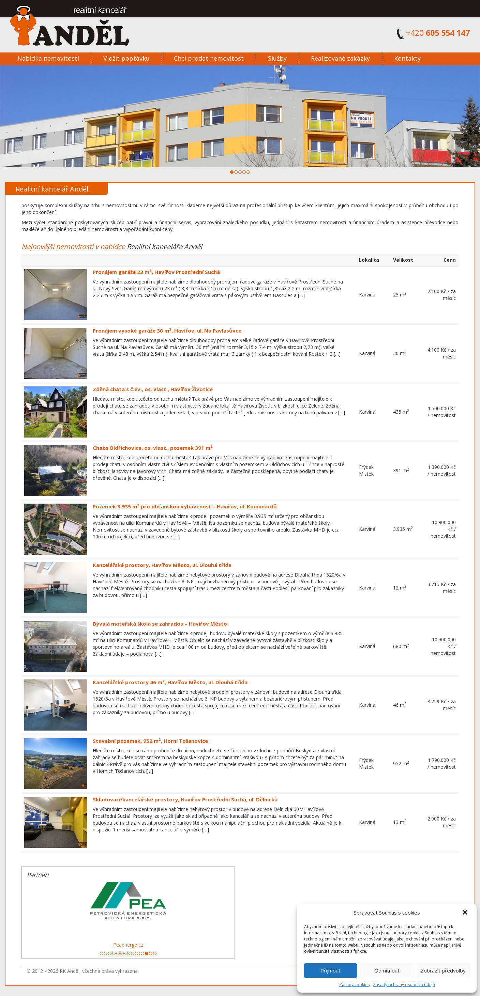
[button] (466, 913)
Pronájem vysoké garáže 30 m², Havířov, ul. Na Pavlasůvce (167, 330)
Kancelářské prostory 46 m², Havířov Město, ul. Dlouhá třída (170, 682)
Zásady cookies (354, 984)
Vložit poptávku (126, 58)
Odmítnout (387, 970)
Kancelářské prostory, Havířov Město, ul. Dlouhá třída (162, 565)
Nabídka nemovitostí (48, 58)
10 (138, 953)
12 (146, 953)
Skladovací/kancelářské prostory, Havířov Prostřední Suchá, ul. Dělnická (185, 799)
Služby (277, 58)
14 (154, 953)
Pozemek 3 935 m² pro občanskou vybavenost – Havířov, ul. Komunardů (185, 506)
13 (150, 953)
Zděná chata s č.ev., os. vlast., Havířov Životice (153, 389)
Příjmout (330, 970)
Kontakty (407, 58)
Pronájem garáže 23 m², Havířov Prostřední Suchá (156, 272)
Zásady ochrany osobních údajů (404, 984)
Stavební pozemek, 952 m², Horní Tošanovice (150, 740)
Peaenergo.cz (128, 944)
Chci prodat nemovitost (209, 58)
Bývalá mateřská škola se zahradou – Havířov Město (160, 623)
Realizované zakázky (340, 58)
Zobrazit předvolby (443, 970)
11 (142, 953)
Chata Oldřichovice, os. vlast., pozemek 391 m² (153, 447)
